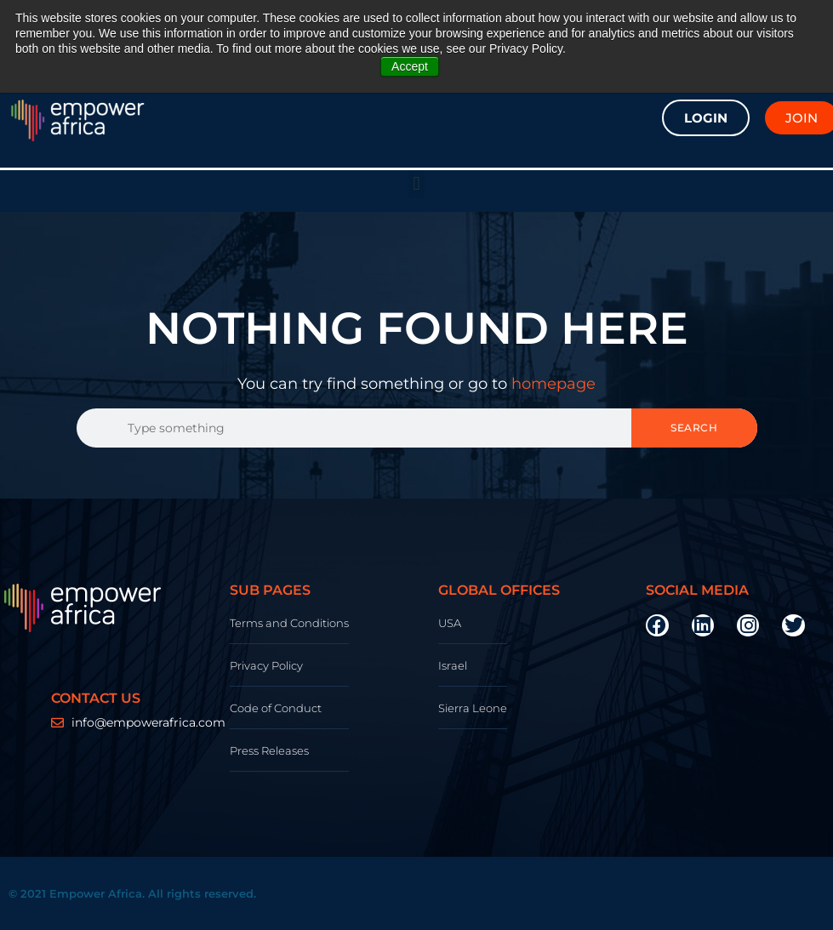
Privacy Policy (266, 665)
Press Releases (269, 750)
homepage (553, 383)
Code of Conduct (276, 708)
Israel (452, 665)
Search (693, 427)
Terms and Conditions (289, 623)
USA (449, 623)
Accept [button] (409, 66)
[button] (416, 184)
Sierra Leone (472, 708)
